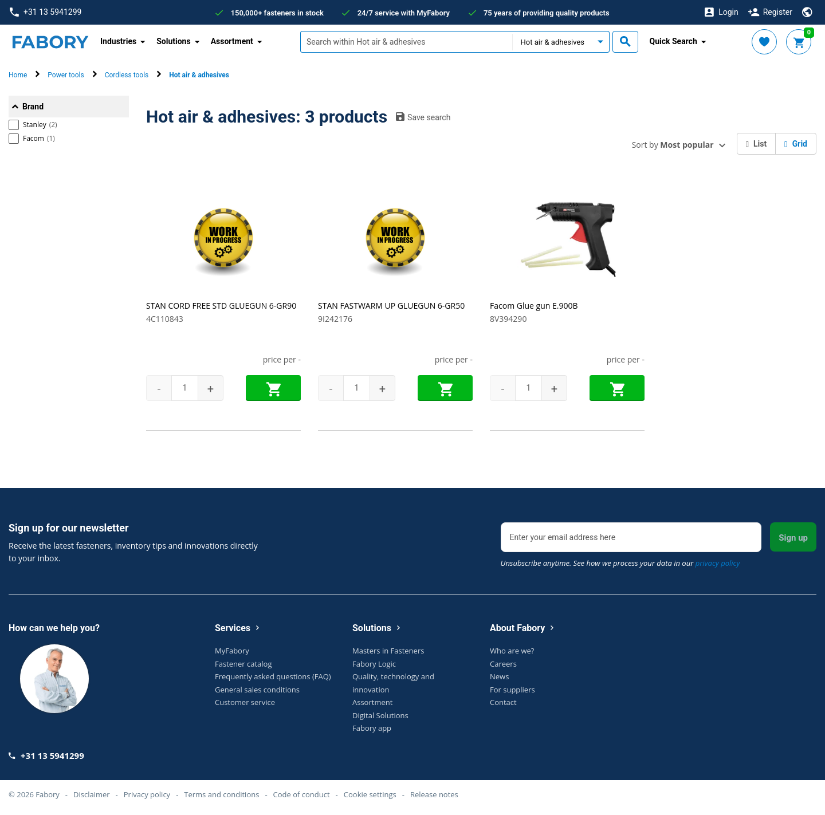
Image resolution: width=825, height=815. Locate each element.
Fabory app (371, 728)
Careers (503, 664)
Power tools (66, 75)
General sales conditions (257, 689)
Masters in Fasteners (388, 650)
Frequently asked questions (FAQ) (273, 676)
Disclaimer (91, 794)
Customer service (245, 702)
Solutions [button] (173, 41)
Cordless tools (127, 75)
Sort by (673, 144)
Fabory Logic (374, 664)
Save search (423, 117)
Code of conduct (301, 794)
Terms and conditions (221, 794)
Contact (503, 702)
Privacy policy (147, 794)
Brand (33, 106)
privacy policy (718, 563)
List (756, 143)
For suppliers (512, 689)
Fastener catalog (243, 664)
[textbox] (406, 42)
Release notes (434, 794)
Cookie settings (370, 794)
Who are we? (512, 650)
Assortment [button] (232, 41)
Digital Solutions (380, 715)
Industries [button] (118, 41)
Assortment (372, 702)
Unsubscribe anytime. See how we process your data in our (620, 563)
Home (18, 75)
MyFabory (232, 650)
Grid (795, 143)
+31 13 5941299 (45, 12)
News (499, 676)
